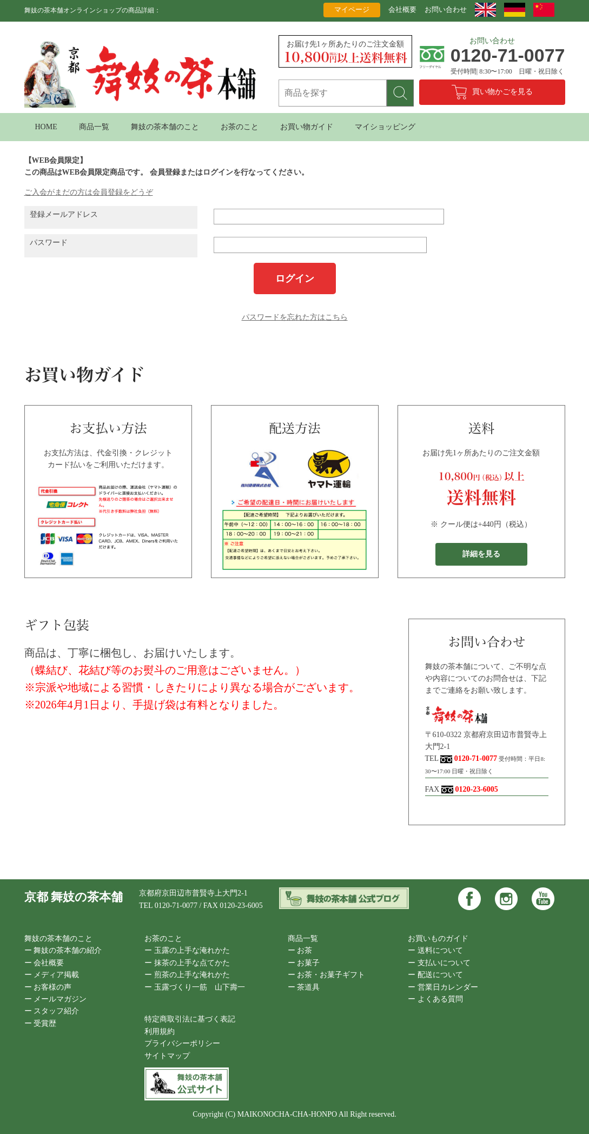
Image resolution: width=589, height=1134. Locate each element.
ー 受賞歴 (40, 1023)
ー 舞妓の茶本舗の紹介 (63, 950)
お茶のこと (240, 127)
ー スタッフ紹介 (52, 1011)
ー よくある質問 (435, 999)
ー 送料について (435, 950)
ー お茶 (300, 950)
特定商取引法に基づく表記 (189, 1019)
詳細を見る (481, 554)
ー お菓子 (304, 963)
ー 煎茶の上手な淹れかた (187, 975)
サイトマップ (167, 1056)
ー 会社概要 (44, 963)
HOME (46, 127)
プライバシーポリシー (182, 1043)
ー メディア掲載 (52, 975)
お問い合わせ (446, 9)
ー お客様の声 (48, 987)
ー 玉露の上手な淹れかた (187, 950)
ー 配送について (435, 975)
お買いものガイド (438, 938)
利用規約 (159, 1031)
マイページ (351, 9)
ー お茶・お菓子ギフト (327, 975)
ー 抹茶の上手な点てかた (187, 963)
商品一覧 (94, 127)
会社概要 (402, 9)
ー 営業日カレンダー (443, 987)
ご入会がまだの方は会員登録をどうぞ (88, 192)
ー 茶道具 (304, 987)
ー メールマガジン (55, 999)
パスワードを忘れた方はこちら (295, 317)
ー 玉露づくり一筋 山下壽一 (194, 987)
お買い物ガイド (306, 127)
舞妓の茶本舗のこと (165, 127)
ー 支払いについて (439, 963)
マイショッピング (385, 127)
